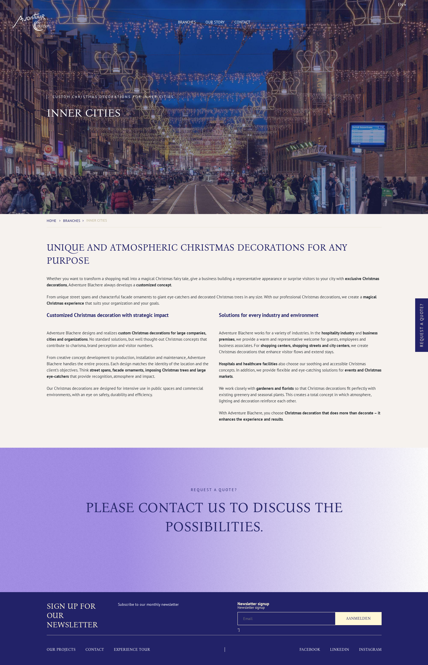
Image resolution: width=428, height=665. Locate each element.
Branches (187, 22)
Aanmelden (358, 618)
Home (51, 220)
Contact (242, 22)
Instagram (370, 649)
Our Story (215, 22)
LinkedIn (339, 649)
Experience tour (132, 649)
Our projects (61, 649)
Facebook (309, 649)
